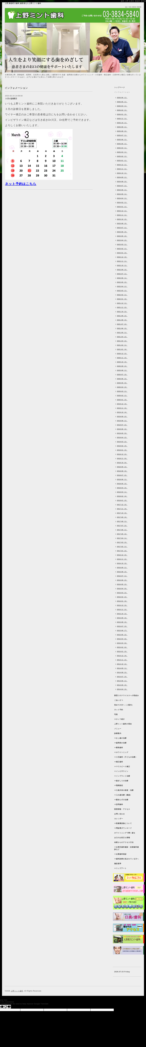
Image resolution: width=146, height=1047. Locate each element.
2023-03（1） (122, 244)
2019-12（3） (122, 404)
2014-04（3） (122, 689)
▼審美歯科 (118, 748)
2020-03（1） (122, 391)
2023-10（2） (122, 219)
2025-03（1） (122, 152)
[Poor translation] (7, 1007)
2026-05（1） (122, 102)
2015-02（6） (122, 647)
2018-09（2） (122, 467)
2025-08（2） (122, 131)
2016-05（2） (122, 584)
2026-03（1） (122, 106)
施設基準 (117, 864)
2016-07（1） (122, 576)
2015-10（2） (122, 614)
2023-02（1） (122, 248)
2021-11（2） (122, 307)
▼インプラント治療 (122, 776)
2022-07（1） (122, 274)
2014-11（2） (122, 660)
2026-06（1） (122, 97)
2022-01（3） (122, 299)
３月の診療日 (11, 98)
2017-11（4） (122, 509)
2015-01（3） (122, 651)
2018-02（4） (122, 496)
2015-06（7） (122, 630)
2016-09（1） (122, 567)
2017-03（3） (122, 542)
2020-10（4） (122, 362)
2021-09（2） (122, 316)
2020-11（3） (122, 358)
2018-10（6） (122, 462)
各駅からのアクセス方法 (124, 842)
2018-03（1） (122, 492)
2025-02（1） (122, 156)
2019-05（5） (122, 433)
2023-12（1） (122, 211)
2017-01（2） (122, 551)
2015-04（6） (122, 639)
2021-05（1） (122, 332)
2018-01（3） (122, 500)
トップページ (119, 87)
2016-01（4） (122, 601)
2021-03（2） (122, 341)
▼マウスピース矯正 (122, 766)
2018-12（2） (122, 454)
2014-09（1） (122, 668)
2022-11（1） (122, 261)
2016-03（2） (122, 593)
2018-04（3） (122, 488)
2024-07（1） (122, 186)
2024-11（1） (122, 169)
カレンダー (118, 819)
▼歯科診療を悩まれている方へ (126, 859)
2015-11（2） (122, 609)
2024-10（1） (122, 173)
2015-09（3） (122, 618)
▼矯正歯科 (118, 762)
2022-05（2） (122, 282)
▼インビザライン (121, 771)
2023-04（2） (122, 240)
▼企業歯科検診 (120, 854)
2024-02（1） (122, 202)
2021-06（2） (122, 328)
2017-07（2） (122, 525)
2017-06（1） (122, 530)
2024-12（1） (122, 165)
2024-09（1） (122, 177)
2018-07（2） (122, 475)
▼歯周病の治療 (120, 743)
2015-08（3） (122, 622)
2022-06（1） (122, 278)
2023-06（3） (122, 232)
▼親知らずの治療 (121, 800)
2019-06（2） (122, 429)
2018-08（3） (122, 471)
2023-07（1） (122, 227)
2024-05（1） (122, 194)
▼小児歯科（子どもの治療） (125, 757)
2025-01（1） (122, 160)
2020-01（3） (122, 400)
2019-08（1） (122, 421)
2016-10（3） (122, 563)
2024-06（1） (122, 190)
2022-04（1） (122, 286)
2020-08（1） (122, 370)
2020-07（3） (122, 374)
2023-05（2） (122, 236)
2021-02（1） (122, 345)
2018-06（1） (122, 479)
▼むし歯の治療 (120, 738)
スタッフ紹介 (119, 719)
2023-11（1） (122, 215)
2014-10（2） (122, 664)
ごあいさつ (118, 700)
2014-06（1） (122, 681)
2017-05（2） (122, 534)
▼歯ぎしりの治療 (121, 781)
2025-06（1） (122, 139)
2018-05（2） (122, 483)
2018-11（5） (122, 458)
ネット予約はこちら (20, 184)
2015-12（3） (122, 605)
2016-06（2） (122, 580)
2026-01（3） (122, 114)
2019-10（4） (122, 412)
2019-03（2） (122, 441)
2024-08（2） (122, 181)
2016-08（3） (122, 572)
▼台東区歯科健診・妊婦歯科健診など (126, 848)
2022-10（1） (122, 265)
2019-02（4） (122, 446)
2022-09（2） (122, 269)
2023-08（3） (122, 223)
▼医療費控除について (123, 823)
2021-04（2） (122, 337)
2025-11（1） (122, 118)
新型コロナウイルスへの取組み (126, 695)
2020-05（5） (122, 383)
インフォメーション (122, 92)
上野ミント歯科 (17, 991)
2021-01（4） (122, 349)
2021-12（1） (122, 303)
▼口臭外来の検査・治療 (124, 790)
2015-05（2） (122, 635)
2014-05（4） (122, 685)
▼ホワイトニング (121, 752)
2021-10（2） (122, 311)
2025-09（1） (122, 127)
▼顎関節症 (118, 785)
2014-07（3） (122, 676)
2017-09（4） (122, 517)
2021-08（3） (122, 320)
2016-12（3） (122, 555)
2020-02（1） (122, 395)
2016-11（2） (122, 559)
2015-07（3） (122, 626)
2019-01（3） (122, 450)
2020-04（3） (122, 387)
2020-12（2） (122, 353)
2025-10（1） (122, 123)
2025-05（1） (122, 144)
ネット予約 (118, 710)
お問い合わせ (119, 814)
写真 (116, 714)
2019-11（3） (122, 408)
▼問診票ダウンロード (123, 828)
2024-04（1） (122, 198)
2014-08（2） (122, 672)
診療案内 (117, 733)
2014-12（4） (122, 655)
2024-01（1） (122, 207)
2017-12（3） (122, 504)
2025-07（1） (122, 135)
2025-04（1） (122, 148)
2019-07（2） (122, 425)
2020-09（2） (122, 366)
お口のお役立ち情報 (122, 838)
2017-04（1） (122, 538)
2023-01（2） (122, 253)
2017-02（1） (122, 546)
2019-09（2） (122, 416)
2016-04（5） (122, 588)
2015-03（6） (122, 643)
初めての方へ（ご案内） (124, 705)
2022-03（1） (122, 290)
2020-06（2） (122, 379)
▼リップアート (120, 868)
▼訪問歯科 (118, 804)
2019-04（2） (122, 437)
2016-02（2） (122, 597)
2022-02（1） (122, 295)
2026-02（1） (122, 110)
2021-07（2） (122, 324)
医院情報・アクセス (122, 809)
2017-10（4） (122, 513)
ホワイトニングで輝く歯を (124, 833)
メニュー (117, 729)
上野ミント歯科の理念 (123, 724)
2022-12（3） (122, 257)
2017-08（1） (122, 521)
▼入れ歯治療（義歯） (123, 795)
